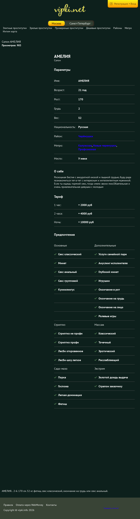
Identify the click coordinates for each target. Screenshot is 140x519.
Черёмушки (85, 136)
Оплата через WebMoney (29, 505)
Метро (128, 28)
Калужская (85, 145)
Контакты (51, 505)
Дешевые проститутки (98, 28)
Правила (8, 505)
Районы (117, 28)
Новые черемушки (104, 145)
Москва (56, 23)
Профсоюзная (87, 149)
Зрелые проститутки (41, 28)
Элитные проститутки (15, 28)
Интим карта (10, 31)
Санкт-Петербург (80, 23)
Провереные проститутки (69, 28)
